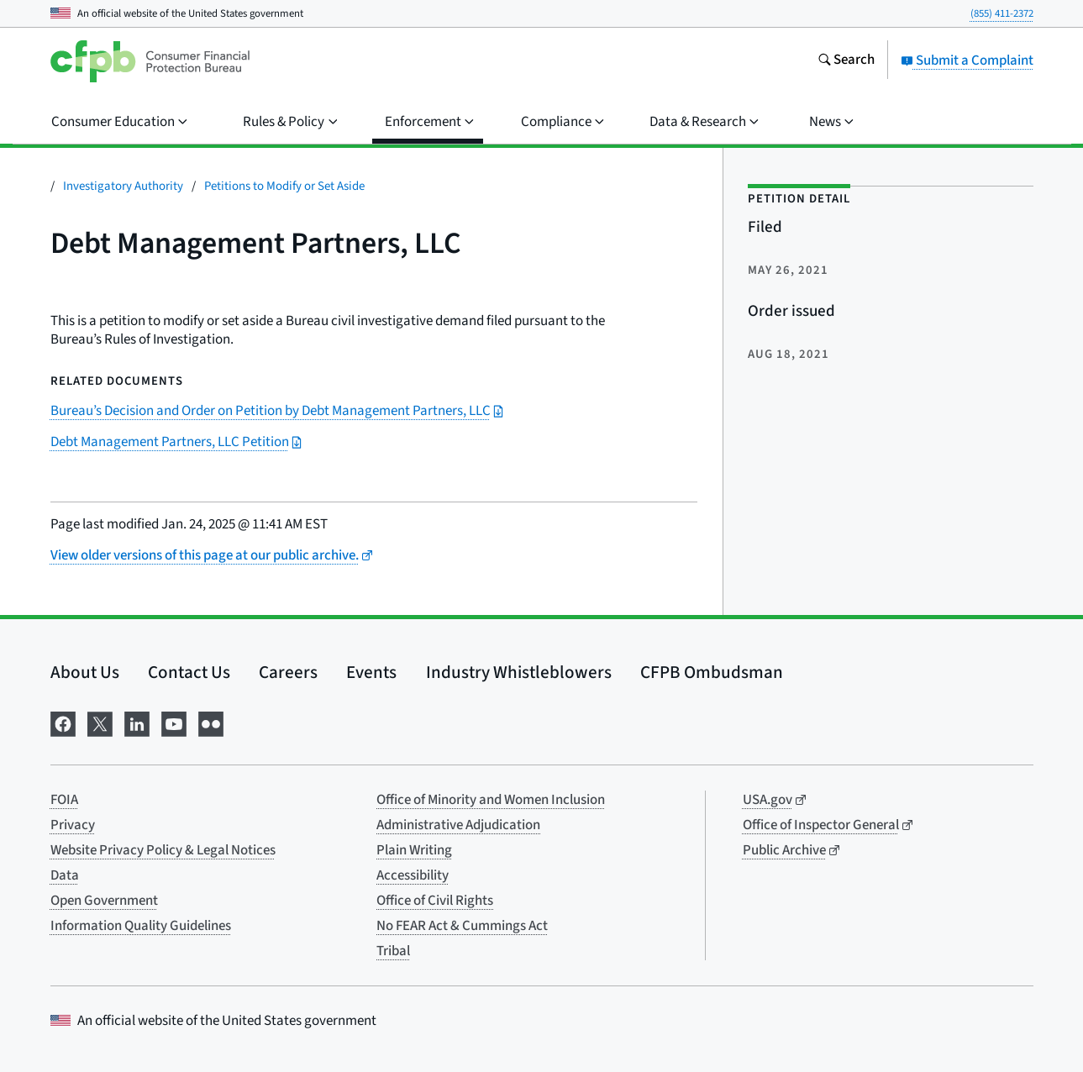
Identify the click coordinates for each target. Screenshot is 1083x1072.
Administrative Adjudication (458, 825)
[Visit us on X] (100, 723)
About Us (84, 672)
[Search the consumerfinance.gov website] (846, 61)
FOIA (64, 800)
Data (64, 875)
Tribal (393, 951)
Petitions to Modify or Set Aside (284, 186)
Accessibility (412, 875)
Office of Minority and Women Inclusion (490, 800)
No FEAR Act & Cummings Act (462, 926)
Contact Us (189, 672)
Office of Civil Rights (434, 901)
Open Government (104, 901)
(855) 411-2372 (1001, 13)
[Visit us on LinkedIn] (137, 723)
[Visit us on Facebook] (63, 723)
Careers (288, 672)
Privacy (72, 825)
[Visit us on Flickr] (210, 723)
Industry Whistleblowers (519, 672)
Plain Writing (414, 850)
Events (371, 672)
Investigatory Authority (123, 186)
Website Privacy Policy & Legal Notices (163, 850)
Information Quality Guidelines (140, 926)
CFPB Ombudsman (711, 672)
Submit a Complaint (967, 60)
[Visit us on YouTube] (174, 723)
